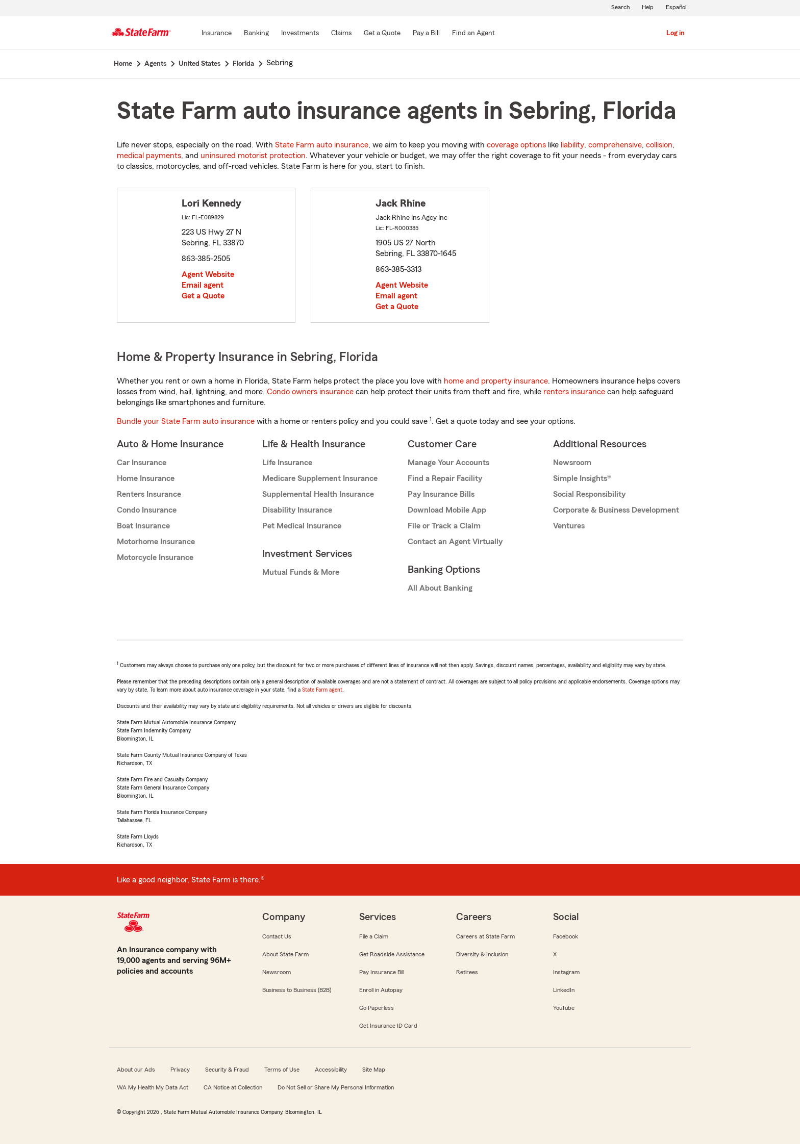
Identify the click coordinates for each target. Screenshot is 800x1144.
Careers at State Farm (485, 936)
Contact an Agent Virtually (455, 542)
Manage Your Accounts (448, 463)
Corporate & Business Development (616, 510)
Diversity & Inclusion (482, 954)
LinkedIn (563, 990)
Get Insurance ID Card (388, 1026)
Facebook (565, 936)
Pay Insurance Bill (381, 972)
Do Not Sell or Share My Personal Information (336, 1087)
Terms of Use (281, 1069)
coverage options (516, 145)
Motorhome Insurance (156, 542)
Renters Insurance (149, 494)
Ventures (569, 526)
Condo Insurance (147, 510)
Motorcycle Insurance (155, 557)
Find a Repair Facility (445, 478)
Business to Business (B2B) (296, 990)
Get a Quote (203, 296)
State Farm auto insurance (321, 145)
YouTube (563, 1008)
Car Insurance (141, 463)
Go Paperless (376, 1008)
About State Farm (285, 954)
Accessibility (331, 1069)
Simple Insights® (582, 478)
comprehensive (615, 145)
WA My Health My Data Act (152, 1087)
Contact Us (276, 936)
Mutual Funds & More (300, 572)
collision (659, 145)
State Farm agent (322, 690)
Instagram (566, 972)
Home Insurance (145, 478)
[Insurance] (217, 34)
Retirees (467, 972)
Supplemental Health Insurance (318, 494)
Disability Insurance (297, 510)
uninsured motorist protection (253, 155)
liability (572, 145)
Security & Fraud (227, 1069)
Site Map (373, 1069)
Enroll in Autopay (381, 990)
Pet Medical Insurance (301, 526)
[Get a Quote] (382, 34)
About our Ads (136, 1069)
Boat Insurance (143, 526)
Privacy (180, 1069)
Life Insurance (287, 463)
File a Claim (373, 936)
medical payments (149, 155)
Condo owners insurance (310, 392)
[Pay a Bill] (426, 34)
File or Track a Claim (444, 526)
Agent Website (208, 274)
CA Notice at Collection (233, 1087)
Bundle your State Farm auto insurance (186, 421)
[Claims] (341, 34)
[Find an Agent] (473, 34)
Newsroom (572, 463)
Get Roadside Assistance (391, 954)
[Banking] (256, 34)
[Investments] (300, 34)
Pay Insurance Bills (441, 494)
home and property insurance (496, 381)
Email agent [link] (202, 285)
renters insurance (574, 392)
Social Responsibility (589, 494)
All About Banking (440, 588)
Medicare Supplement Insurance (320, 478)
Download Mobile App (447, 510)
